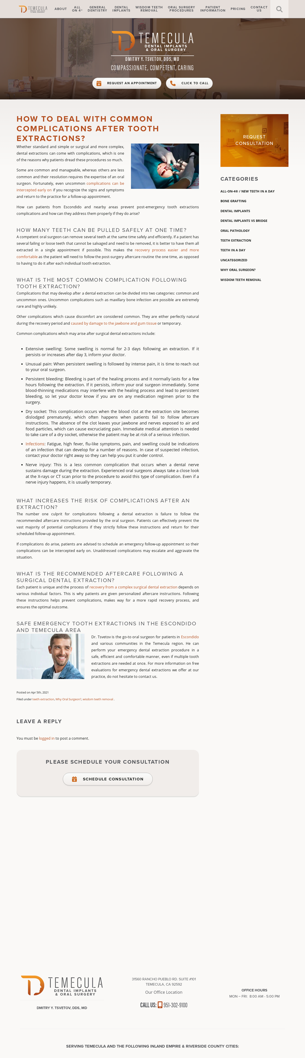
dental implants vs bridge (243, 220)
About (61, 9)
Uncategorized (233, 260)
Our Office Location (163, 992)
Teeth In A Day (232, 250)
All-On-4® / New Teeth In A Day (247, 191)
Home (39, 9)
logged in (47, 738)
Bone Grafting (233, 201)
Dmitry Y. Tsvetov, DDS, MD (152, 58)
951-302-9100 (172, 1004)
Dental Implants (235, 211)
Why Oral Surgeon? (68, 699)
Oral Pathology (235, 230)
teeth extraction (43, 699)
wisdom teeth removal (98, 699)
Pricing (238, 9)
